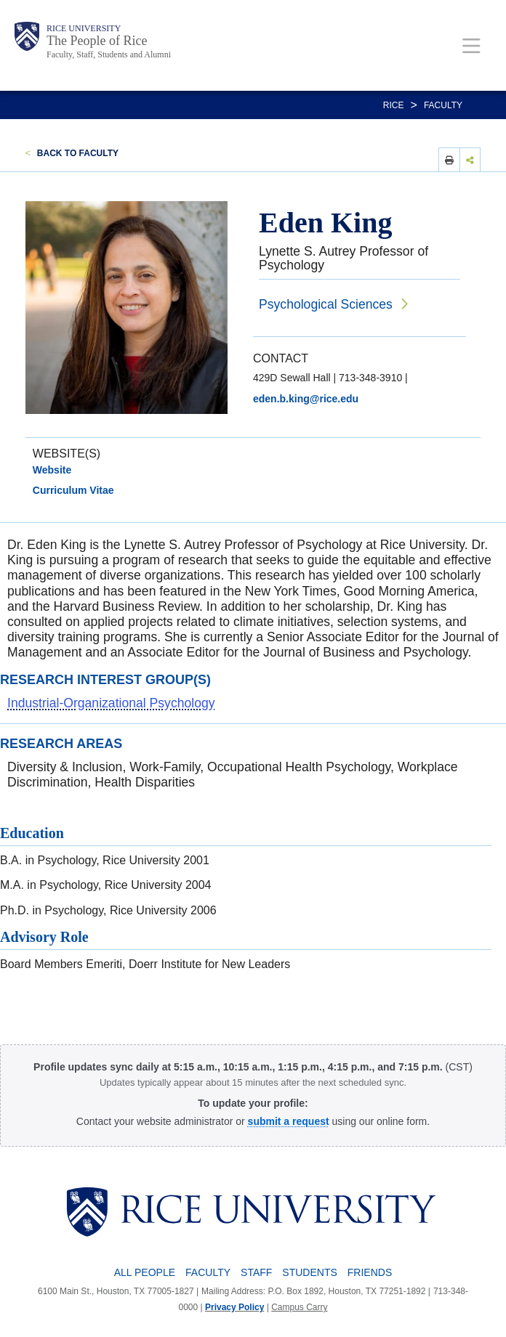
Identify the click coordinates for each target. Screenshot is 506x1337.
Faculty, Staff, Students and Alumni (109, 54)
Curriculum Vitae (73, 490)
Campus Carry (299, 1307)
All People (144, 1272)
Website (52, 470)
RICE (393, 105)
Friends (370, 1272)
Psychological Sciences (326, 304)
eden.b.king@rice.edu (305, 399)
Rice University (84, 28)
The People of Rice (97, 40)
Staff (256, 1272)
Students (309, 1272)
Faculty (443, 105)
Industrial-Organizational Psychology (111, 703)
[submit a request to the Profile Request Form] (288, 1121)
